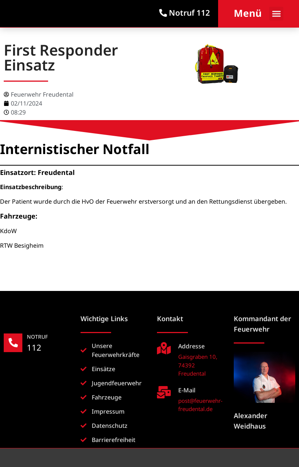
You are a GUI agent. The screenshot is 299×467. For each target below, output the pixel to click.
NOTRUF (37, 336)
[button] (276, 14)
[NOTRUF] (13, 342)
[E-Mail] (164, 392)
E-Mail (186, 390)
